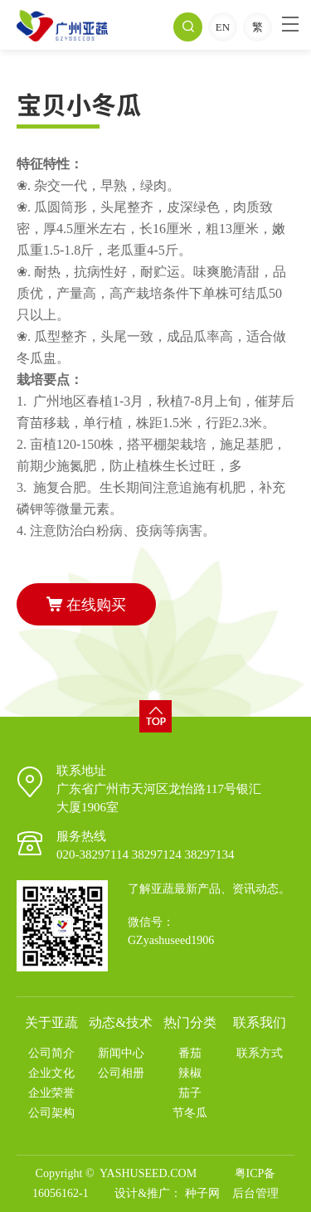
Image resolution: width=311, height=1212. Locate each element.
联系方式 (259, 1053)
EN (223, 27)
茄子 (190, 1093)
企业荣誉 (51, 1093)
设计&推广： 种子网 (166, 1193)
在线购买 (86, 604)
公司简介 (51, 1053)
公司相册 (121, 1073)
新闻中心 (121, 1053)
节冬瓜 (190, 1113)
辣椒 (190, 1073)
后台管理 (255, 1193)
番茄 (190, 1053)
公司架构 (51, 1113)
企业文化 (51, 1073)
